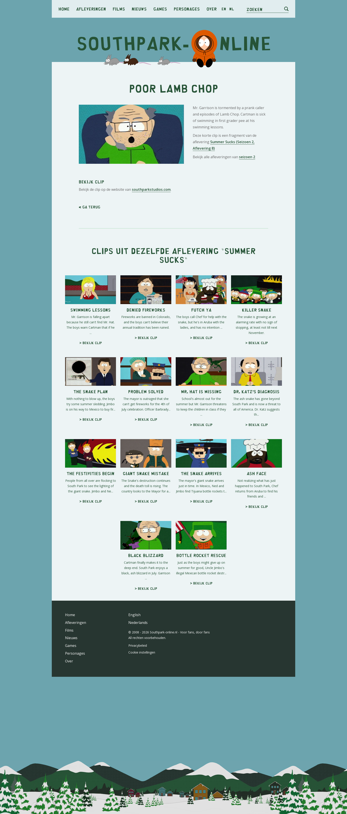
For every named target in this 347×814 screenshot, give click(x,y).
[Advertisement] (173, 100)
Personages (187, 9)
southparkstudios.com (151, 313)
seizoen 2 (247, 218)
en (224, 9)
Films (119, 9)
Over (211, 9)
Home (63, 9)
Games (160, 9)
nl (231, 9)
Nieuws (139, 9)
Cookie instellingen (141, 776)
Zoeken (254, 9)
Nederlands (138, 746)
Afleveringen (91, 9)
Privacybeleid (137, 769)
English (134, 738)
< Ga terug (89, 331)
